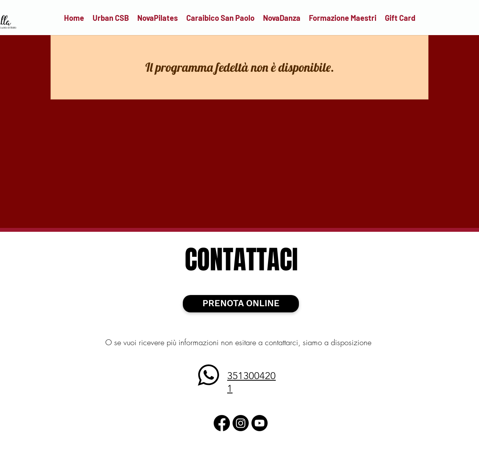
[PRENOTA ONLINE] (241, 303)
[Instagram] (241, 423)
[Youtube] (259, 423)
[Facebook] (222, 423)
